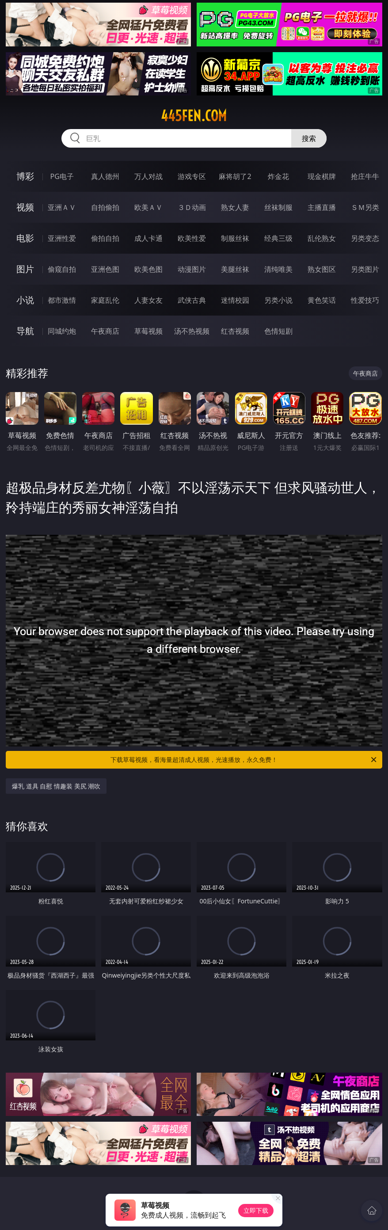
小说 (25, 300)
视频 (25, 207)
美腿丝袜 (235, 269)
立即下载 (255, 1210)
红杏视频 (235, 331)
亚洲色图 (105, 269)
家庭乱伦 (105, 300)
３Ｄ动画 (192, 207)
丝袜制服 (278, 207)
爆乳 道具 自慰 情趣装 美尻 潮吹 (56, 786)
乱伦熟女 (322, 238)
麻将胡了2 (235, 176)
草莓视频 (148, 331)
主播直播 (322, 207)
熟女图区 (322, 269)
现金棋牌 (322, 176)
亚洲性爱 (62, 238)
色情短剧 (278, 331)
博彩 (25, 176)
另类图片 (365, 269)
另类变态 (365, 238)
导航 (25, 331)
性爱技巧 (365, 300)
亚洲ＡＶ (62, 207)
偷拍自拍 (105, 238)
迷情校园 (235, 300)
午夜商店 (105, 331)
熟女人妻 (235, 207)
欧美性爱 (192, 238)
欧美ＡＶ (148, 207)
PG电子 (62, 176)
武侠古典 (192, 300)
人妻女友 (148, 300)
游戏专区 (192, 176)
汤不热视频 (191, 331)
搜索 (309, 138)
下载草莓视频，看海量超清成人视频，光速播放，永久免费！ (244, 759)
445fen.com (194, 116)
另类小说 (278, 300)
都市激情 (62, 300)
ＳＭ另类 (365, 207)
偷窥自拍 (62, 269)
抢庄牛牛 (365, 176)
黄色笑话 (322, 300)
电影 (25, 238)
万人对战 (148, 176)
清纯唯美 (278, 269)
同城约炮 (62, 331)
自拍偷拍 (105, 207)
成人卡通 (148, 238)
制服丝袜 (235, 238)
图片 (25, 269)
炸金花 (278, 176)
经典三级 (278, 238)
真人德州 (105, 176)
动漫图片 (192, 269)
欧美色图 (148, 269)
